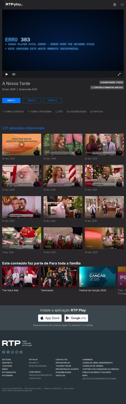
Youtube (16, 352)
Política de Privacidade (12, 388)
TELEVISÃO (7, 366)
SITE (59, 111)
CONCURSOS (35, 372)
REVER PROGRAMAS (38, 366)
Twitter (8, 352)
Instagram (12, 352)
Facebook (3, 352)
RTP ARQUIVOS (9, 372)
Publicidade (69, 388)
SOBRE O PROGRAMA (39, 111)
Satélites (60, 375)
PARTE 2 (32, 100)
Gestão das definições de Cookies (99, 379)
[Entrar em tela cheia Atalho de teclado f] (119, 74)
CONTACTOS (61, 360)
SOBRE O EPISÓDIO (13, 111)
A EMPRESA (88, 360)
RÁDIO (5, 369)
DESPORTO (7, 363)
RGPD (85, 375)
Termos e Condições (52, 388)
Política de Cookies (32, 388)
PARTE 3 (53, 100)
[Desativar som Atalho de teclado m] (13, 74)
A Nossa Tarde (16, 83)
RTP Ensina (7, 375)
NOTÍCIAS (6, 360)
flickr (21, 352)
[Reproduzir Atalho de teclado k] (6, 74)
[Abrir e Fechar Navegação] (122, 4)
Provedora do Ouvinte (67, 369)
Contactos (35, 378)
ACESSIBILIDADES (77, 111)
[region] (63, 44)
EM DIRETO (34, 363)
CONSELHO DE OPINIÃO (93, 366)
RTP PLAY (33, 360)
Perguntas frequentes (40, 375)
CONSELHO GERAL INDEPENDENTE (98, 363)
